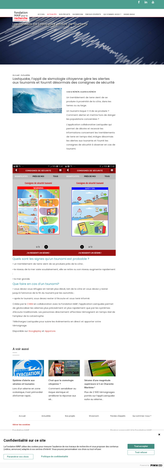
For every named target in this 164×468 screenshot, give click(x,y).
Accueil (41, 14)
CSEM (30, 303)
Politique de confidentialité (54, 456)
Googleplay (34, 331)
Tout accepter (141, 446)
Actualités (52, 14)
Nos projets (64, 14)
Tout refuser (141, 452)
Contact (42, 22)
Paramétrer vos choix (18, 456)
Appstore (50, 331)
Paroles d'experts (93, 14)
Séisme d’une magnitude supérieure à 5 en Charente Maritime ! (99, 384)
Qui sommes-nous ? (112, 14)
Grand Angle (129, 14)
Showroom (78, 14)
